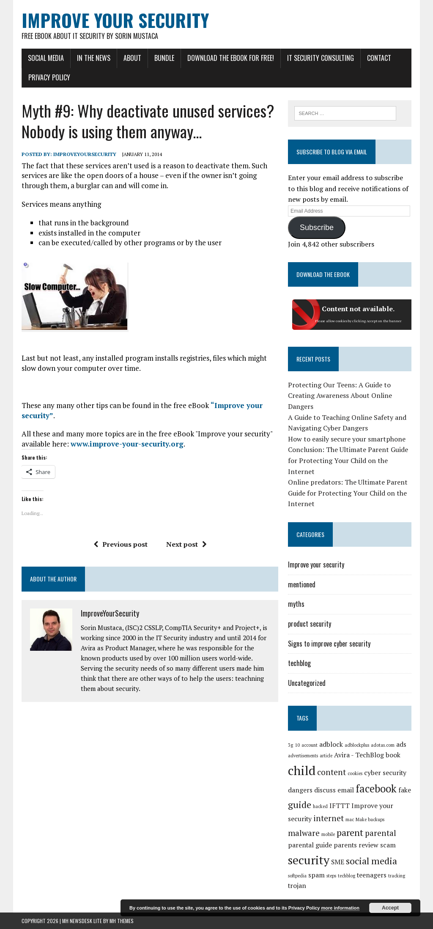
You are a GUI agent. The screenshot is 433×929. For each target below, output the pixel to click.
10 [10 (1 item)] (297, 745)
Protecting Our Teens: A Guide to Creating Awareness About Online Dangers (340, 395)
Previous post (120, 544)
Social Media (46, 58)
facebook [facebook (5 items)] (376, 788)
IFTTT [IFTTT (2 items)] (339, 805)
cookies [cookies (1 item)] (355, 773)
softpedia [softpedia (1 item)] (297, 876)
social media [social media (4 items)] (371, 861)
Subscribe (317, 227)
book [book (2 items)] (393, 755)
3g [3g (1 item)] (290, 745)
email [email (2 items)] (345, 790)
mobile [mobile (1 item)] (328, 834)
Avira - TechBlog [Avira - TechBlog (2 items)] (359, 755)
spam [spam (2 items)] (316, 875)
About (132, 58)
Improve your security (316, 564)
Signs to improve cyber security (329, 644)
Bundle (164, 58)
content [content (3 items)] (331, 772)
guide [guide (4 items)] (299, 804)
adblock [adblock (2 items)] (331, 744)
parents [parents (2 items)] (345, 845)
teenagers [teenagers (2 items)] (371, 875)
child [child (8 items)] (301, 770)
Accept (390, 908)
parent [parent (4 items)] (350, 832)
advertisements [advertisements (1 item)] (303, 756)
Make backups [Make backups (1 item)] (370, 819)
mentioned (301, 584)
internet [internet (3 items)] (328, 818)
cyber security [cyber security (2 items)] (385, 772)
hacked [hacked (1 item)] (320, 806)
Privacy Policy (49, 77)
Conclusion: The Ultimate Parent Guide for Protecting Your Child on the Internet (348, 460)
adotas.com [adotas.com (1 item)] (383, 745)
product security (309, 624)
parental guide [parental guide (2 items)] (310, 845)
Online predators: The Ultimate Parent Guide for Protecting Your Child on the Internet (348, 492)
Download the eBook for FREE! (230, 58)
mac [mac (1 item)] (349, 819)
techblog (299, 663)
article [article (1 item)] (326, 756)
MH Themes (122, 920)
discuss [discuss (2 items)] (325, 790)
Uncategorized (307, 683)
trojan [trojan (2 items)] (297, 885)
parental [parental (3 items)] (380, 833)
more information (340, 907)
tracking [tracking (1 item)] (396, 876)
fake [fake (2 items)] (404, 790)
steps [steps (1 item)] (331, 876)
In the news (93, 58)
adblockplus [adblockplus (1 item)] (357, 745)
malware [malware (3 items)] (304, 833)
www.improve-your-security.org (127, 444)
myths (296, 604)
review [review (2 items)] (368, 845)
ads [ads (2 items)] (401, 744)
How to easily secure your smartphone (347, 439)
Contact (379, 58)
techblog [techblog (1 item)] (346, 876)
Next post (186, 544)
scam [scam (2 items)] (388, 845)
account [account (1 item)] (309, 745)
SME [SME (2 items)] (337, 862)
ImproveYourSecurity (84, 154)
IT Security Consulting (320, 58)
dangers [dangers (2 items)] (300, 790)
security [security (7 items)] (308, 860)
